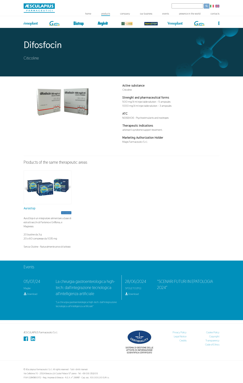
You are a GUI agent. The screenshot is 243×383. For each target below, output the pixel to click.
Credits (182, 340)
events (165, 13)
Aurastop (29, 208)
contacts (215, 13)
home (88, 13)
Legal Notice (180, 336)
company (125, 13)
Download (30, 294)
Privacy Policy (179, 332)
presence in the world (189, 13)
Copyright (214, 336)
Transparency (212, 340)
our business (146, 13)
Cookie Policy (212, 332)
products (105, 13)
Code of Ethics (212, 344)
